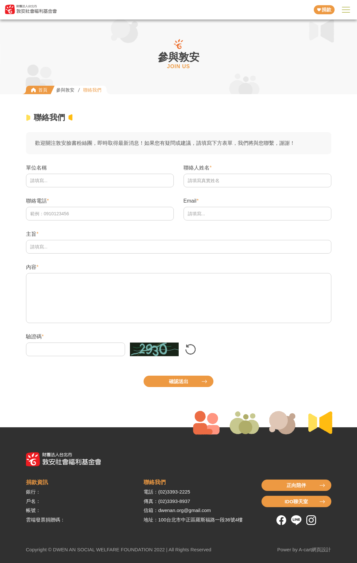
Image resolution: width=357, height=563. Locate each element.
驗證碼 (34, 336)
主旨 (31, 234)
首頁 (42, 90)
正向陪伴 (296, 485)
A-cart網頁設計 (315, 549)
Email (190, 201)
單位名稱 (36, 167)
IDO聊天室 (296, 501)
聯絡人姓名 (197, 167)
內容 (31, 267)
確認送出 (178, 381)
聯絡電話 (36, 201)
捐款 (326, 9)
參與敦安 (65, 90)
